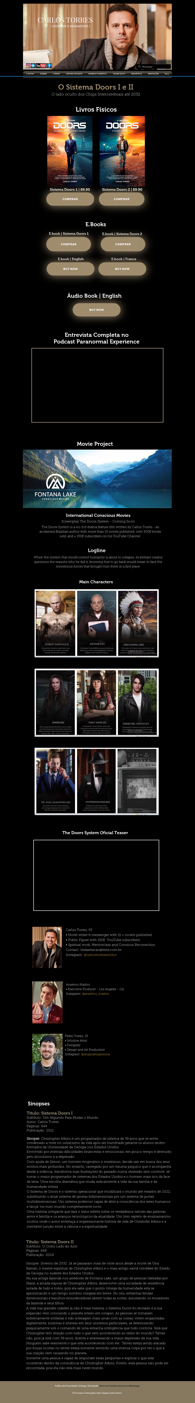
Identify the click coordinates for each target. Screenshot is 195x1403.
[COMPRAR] (70, 199)
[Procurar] (153, 67)
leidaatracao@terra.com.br (100, 950)
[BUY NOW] (70, 269)
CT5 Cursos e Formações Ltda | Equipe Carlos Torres (96, 1392)
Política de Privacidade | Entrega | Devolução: (76, 1385)
